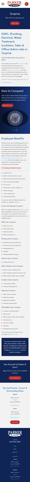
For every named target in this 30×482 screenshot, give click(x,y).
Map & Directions (15, 405)
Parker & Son (23, 209)
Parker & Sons (21, 63)
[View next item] (17, 130)
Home (15, 449)
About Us (15, 452)
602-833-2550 (14, 442)
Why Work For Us (7, 105)
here (19, 202)
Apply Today (15, 23)
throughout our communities (13, 70)
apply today (14, 334)
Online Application (15, 378)
